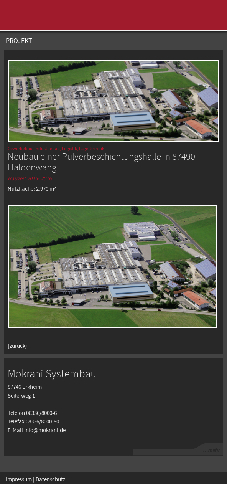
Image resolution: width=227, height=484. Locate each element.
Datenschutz (50, 480)
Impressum (19, 480)
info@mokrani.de (45, 431)
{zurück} (17, 346)
